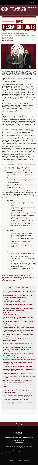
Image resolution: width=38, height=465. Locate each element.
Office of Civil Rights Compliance (14, 454)
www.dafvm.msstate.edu (8, 280)
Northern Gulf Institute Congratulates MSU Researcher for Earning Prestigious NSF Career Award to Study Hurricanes (18, 326)
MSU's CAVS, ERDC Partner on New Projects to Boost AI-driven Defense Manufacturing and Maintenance (18, 292)
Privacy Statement (9, 446)
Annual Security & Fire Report (19, 447)
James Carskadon (8, 40)
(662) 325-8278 (19, 442)
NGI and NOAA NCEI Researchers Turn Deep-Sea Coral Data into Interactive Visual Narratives (18, 318)
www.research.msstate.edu (17, 277)
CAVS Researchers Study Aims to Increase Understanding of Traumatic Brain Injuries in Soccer (19, 370)
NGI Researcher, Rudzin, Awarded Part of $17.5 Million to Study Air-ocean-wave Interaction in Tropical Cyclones (18, 396)
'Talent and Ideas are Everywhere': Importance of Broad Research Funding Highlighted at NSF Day (17, 381)
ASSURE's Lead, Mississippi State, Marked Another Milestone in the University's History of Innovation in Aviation (19, 358)
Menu (33, 2)
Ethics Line (23, 446)
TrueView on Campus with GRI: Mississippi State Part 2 (17, 373)
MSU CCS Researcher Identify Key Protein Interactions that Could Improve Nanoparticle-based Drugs (18, 300)
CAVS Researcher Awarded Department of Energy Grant (17, 366)
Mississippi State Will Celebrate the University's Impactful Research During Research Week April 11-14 (18, 309)
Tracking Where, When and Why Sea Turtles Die (15, 399)
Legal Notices (29, 446)
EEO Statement (17, 446)
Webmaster (20, 460)
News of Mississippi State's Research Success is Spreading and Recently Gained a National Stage (18, 331)
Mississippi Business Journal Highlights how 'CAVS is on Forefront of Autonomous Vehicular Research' (17, 296)
